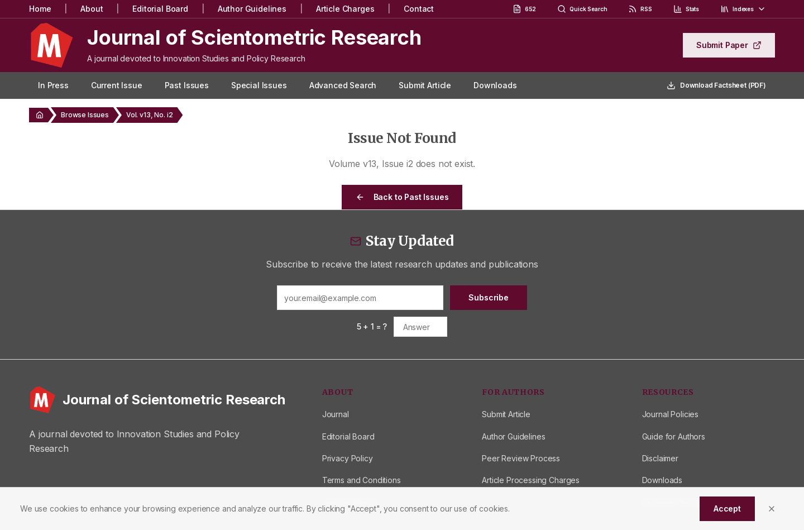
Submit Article (425, 85)
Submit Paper (729, 45)
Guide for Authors (673, 436)
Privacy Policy (347, 458)
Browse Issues (85, 115)
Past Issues (187, 85)
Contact (419, 8)
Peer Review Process (521, 458)
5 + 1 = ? (372, 326)
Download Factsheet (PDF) (716, 85)
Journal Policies (670, 414)
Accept (727, 508)
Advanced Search (343, 85)
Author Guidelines (252, 8)
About (91, 8)
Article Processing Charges (531, 480)
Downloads (495, 85)
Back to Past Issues (402, 197)
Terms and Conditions (361, 480)
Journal (335, 414)
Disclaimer (660, 458)
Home (40, 8)
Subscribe (488, 297)
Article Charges (345, 8)
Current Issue (116, 85)
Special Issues (259, 85)
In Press (53, 85)
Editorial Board (160, 8)
